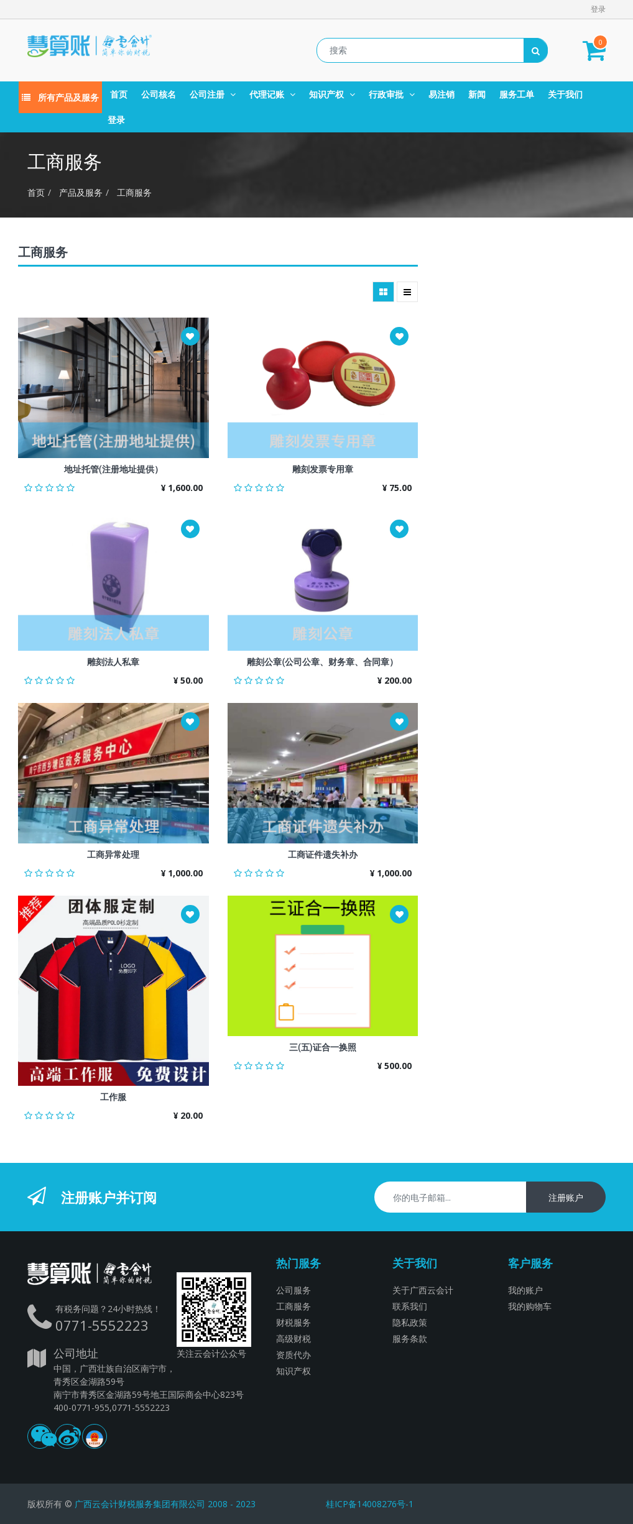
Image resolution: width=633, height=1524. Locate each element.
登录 (598, 9)
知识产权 (293, 1371)
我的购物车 (530, 1306)
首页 (36, 192)
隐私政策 (409, 1322)
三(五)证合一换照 (322, 1047)
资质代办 (293, 1355)
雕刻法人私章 (113, 662)
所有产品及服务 (60, 97)
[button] (190, 336)
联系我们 (409, 1306)
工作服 (113, 1097)
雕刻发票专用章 (322, 469)
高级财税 (293, 1338)
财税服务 (293, 1322)
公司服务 (293, 1290)
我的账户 (525, 1290)
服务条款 (409, 1338)
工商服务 (134, 192)
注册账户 (565, 1197)
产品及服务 (81, 192)
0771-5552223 (102, 1325)
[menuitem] (119, 94)
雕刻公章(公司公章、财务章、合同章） (322, 662)
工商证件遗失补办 (323, 855)
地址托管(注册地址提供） (113, 469)
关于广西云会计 (422, 1290)
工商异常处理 (113, 855)
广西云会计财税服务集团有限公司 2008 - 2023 (165, 1504)
